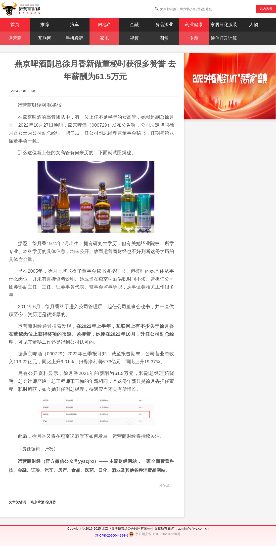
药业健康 (194, 24)
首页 (14, 24)
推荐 (44, 24)
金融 (134, 24)
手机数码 (75, 38)
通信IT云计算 (224, 38)
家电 (104, 38)
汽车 (74, 24)
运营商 (15, 38)
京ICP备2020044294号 (112, 535)
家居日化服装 (223, 24)
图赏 (164, 38)
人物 (253, 24)
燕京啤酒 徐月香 (43, 502)
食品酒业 (164, 24)
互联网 (44, 38)
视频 (134, 38)
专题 (193, 38)
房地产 (104, 24)
